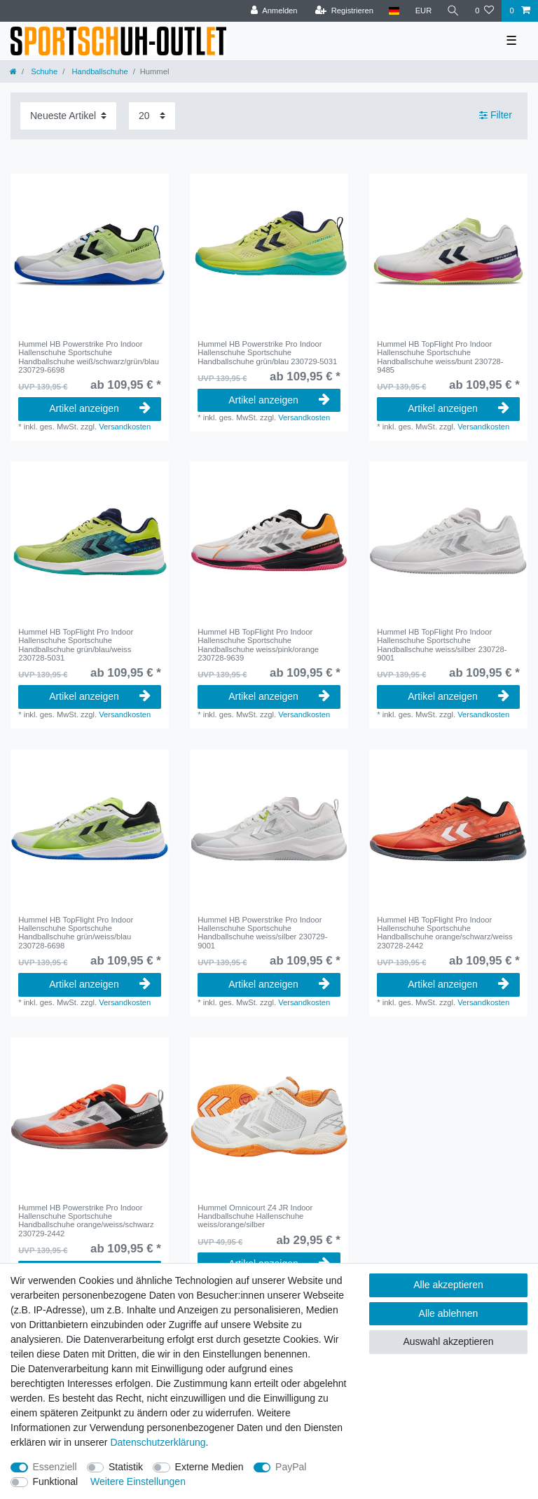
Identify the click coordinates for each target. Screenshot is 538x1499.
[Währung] (423, 11)
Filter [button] (495, 115)
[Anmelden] (274, 11)
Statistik (126, 1466)
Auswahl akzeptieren (448, 1341)
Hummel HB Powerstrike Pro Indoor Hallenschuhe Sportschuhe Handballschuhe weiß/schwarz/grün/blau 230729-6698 (88, 357)
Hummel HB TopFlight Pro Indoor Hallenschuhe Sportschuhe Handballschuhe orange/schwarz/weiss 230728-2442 (444, 933)
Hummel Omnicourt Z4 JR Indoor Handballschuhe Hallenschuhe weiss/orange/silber (255, 1216)
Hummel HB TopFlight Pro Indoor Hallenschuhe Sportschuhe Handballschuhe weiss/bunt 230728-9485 (440, 357)
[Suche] (453, 11)
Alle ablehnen (448, 1313)
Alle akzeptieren (448, 1284)
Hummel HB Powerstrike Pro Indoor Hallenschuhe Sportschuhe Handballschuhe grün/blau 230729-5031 (267, 353)
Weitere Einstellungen (138, 1481)
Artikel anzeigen (100, 408)
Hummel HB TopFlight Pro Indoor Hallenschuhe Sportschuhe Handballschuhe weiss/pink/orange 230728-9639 (258, 645)
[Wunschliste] (484, 11)
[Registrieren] (343, 11)
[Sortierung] (68, 116)
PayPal (290, 1466)
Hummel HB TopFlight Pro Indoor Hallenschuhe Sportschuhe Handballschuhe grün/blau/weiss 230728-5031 (75, 645)
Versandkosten (125, 426)
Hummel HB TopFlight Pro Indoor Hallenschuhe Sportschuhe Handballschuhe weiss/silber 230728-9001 (441, 645)
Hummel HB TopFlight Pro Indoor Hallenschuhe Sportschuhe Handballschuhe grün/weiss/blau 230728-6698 (75, 933)
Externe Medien (209, 1466)
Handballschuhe (98, 71)
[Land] (394, 11)
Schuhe (43, 71)
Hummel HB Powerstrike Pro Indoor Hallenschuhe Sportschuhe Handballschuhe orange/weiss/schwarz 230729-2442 (85, 1220)
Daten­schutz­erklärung (157, 1442)
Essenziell (55, 1466)
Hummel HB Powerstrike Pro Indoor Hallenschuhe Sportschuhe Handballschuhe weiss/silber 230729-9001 (262, 933)
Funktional (55, 1481)
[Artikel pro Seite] (152, 116)
